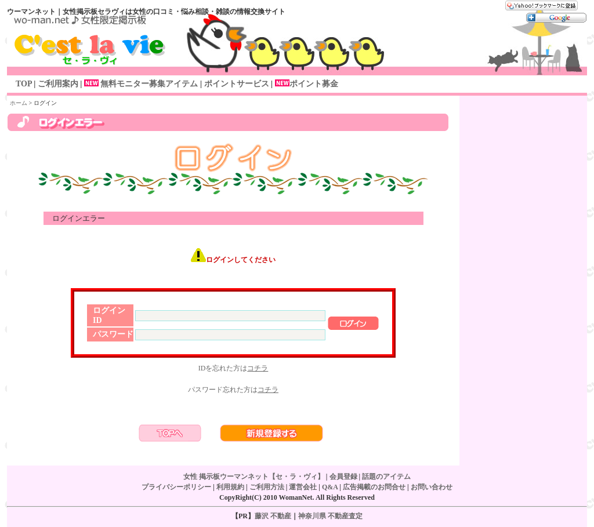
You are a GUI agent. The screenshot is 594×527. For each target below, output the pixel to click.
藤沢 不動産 (273, 516)
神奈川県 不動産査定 (330, 516)
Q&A (330, 487)
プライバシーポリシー (176, 487)
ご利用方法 (266, 487)
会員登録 (343, 477)
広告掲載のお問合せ (374, 487)
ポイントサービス (235, 83)
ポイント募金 (313, 83)
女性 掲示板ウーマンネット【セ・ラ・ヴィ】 (253, 477)
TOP (24, 83)
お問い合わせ (431, 487)
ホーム (18, 103)
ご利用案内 (58, 83)
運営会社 (303, 487)
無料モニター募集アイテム (140, 83)
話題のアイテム (386, 477)
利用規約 (230, 487)
